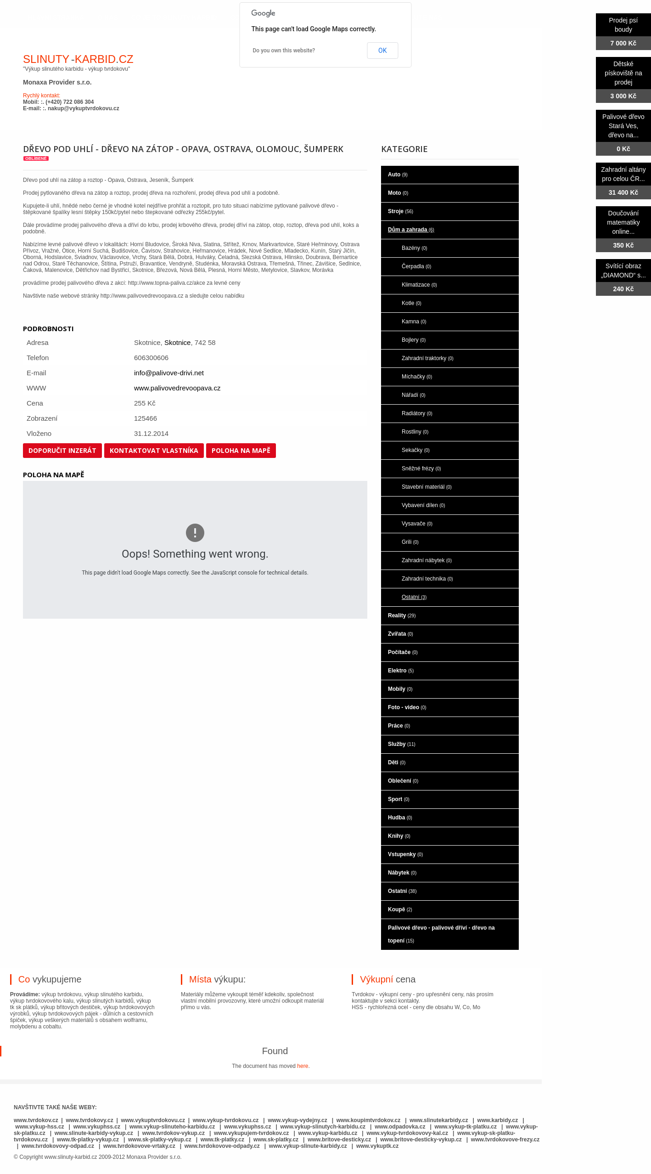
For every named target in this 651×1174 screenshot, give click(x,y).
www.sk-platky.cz (275, 1139)
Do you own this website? (284, 50)
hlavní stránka (56, 17)
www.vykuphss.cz (96, 1126)
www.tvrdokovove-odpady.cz (222, 1146)
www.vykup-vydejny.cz (297, 1120)
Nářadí (414, 395)
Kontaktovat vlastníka (154, 450)
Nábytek (402, 872)
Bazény (414, 248)
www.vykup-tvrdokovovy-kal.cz (407, 1133)
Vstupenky (405, 854)
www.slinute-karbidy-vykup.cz (94, 1133)
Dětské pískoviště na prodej (623, 73)
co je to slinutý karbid (174, 17)
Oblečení (403, 781)
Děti (396, 762)
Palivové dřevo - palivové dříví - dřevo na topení (441, 934)
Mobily (400, 689)
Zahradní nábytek (427, 560)
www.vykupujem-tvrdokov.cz (252, 1133)
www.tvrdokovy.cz (89, 1120)
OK (382, 50)
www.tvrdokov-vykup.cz (174, 1133)
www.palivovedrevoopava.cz (177, 388)
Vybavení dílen (423, 505)
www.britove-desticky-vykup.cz (421, 1139)
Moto (398, 193)
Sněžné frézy (421, 468)
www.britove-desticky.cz (339, 1139)
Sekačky (416, 450)
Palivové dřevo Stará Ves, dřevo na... (623, 126)
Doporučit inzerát (62, 450)
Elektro (401, 670)
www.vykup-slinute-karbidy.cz (308, 1146)
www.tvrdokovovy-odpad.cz (58, 1146)
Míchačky (417, 376)
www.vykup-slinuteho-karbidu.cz (172, 1126)
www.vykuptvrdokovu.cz (153, 1120)
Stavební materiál (427, 487)
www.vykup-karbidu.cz (328, 1133)
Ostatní (414, 597)
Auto (398, 174)
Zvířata (400, 634)
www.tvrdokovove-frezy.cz (505, 1139)
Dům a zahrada (411, 229)
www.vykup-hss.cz (39, 1126)
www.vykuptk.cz (377, 1146)
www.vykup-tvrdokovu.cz (226, 1120)
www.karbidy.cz (497, 1120)
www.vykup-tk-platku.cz (465, 1126)
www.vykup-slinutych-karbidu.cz (323, 1126)
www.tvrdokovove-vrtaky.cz (139, 1146)
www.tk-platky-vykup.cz (88, 1139)
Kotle (411, 303)
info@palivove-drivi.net (169, 373)
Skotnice (177, 342)
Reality (401, 615)
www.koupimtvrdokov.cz (368, 1120)
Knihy (399, 836)
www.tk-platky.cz (222, 1139)
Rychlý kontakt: (41, 95)
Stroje (400, 211)
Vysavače (417, 523)
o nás (107, 17)
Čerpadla (416, 266)
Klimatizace (419, 285)
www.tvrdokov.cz (36, 1120)
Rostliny (415, 432)
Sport (399, 799)
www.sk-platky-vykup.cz (159, 1139)
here (302, 1066)
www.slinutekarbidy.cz (439, 1120)
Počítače (403, 652)
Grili (410, 542)
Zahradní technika (427, 579)
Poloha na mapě (241, 450)
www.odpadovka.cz (400, 1126)
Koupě (400, 909)
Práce (399, 725)
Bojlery (414, 340)
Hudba (400, 817)
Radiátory (417, 413)
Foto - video (407, 707)
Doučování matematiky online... (623, 222)
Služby (401, 744)
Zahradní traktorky (428, 358)
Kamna (414, 321)
